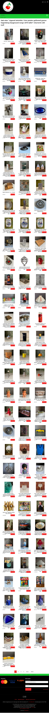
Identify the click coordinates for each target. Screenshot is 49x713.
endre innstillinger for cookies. (24, 708)
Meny (3, 15)
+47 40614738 (31, 702)
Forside (2, 17)
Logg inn (28, 674)
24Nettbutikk (26, 710)
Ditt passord (27, 684)
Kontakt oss (34, 674)
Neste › (27, 671)
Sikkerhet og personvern (30, 699)
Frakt (16, 699)
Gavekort (23, 674)
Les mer (32, 707)
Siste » (32, 671)
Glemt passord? (45, 689)
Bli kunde (19, 674)
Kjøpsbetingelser (21, 699)
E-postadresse (27, 680)
